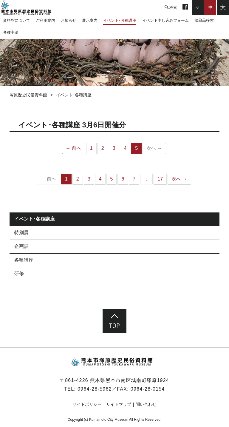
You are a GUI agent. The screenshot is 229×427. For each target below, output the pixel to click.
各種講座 (23, 260)
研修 (19, 273)
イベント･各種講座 (119, 20)
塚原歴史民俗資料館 (30, 7)
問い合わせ (146, 404)
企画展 (21, 246)
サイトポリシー (87, 404)
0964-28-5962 (95, 388)
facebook (185, 7)
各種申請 (10, 32)
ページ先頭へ (114, 321)
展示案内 (90, 20)
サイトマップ (118, 404)
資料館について (16, 20)
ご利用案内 (45, 20)
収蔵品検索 (204, 20)
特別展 (21, 232)
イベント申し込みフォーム (165, 20)
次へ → (179, 178)
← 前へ (73, 148)
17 (160, 178)
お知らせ (68, 20)
